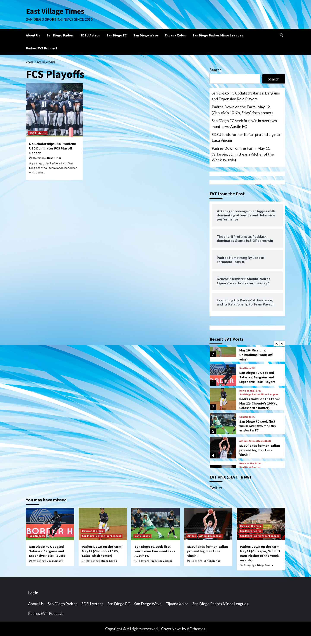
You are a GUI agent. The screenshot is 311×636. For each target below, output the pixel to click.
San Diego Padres (60, 35)
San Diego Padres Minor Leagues (217, 35)
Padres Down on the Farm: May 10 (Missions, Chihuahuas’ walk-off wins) (259, 352)
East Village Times (55, 11)
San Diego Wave (145, 35)
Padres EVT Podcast (41, 48)
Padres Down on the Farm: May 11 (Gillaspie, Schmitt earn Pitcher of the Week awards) (243, 154)
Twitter (215, 487)
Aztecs (243, 441)
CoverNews (171, 628)
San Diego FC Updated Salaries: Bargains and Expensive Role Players (246, 96)
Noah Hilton (54, 157)
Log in (33, 592)
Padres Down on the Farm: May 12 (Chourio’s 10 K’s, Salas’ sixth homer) (242, 109)
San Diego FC (116, 35)
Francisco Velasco (161, 560)
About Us (33, 35)
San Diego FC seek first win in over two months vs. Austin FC (244, 123)
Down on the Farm (250, 390)
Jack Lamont (55, 560)
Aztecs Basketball (260, 441)
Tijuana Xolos (175, 35)
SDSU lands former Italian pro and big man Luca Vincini (246, 137)
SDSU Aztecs (90, 35)
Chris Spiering (212, 560)
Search (215, 70)
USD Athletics (37, 133)
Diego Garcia (109, 560)
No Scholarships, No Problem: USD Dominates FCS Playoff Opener (52, 148)
